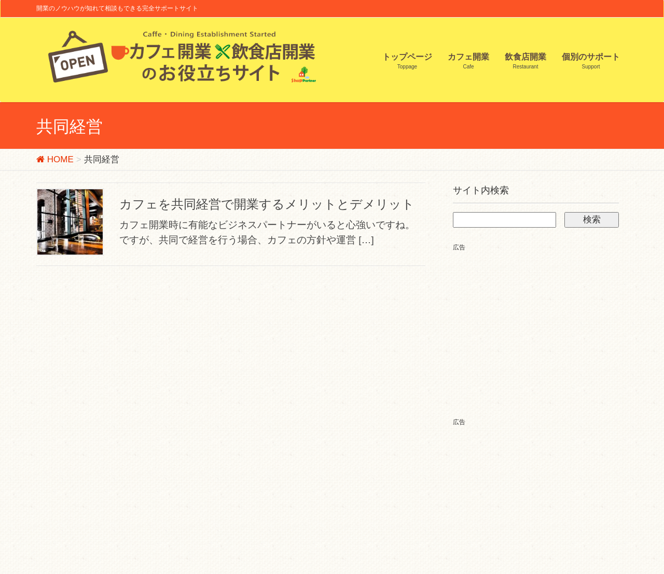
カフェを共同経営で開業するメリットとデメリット (266, 204)
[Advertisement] (540, 325)
